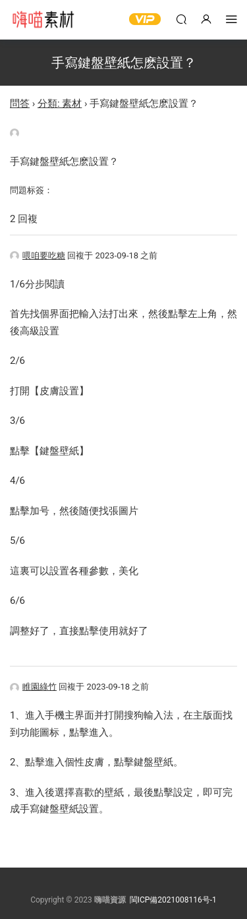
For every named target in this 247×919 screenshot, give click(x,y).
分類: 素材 (60, 103)
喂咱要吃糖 (37, 255)
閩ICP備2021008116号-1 (173, 899)
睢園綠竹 (33, 687)
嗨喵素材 (43, 20)
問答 (20, 103)
